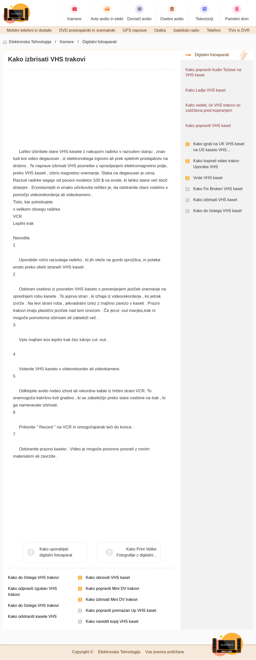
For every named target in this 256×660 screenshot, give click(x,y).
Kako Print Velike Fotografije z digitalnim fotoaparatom (124, 553)
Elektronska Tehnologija (30, 42)
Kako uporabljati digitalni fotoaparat (56, 552)
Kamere (67, 42)
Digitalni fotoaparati (99, 42)
